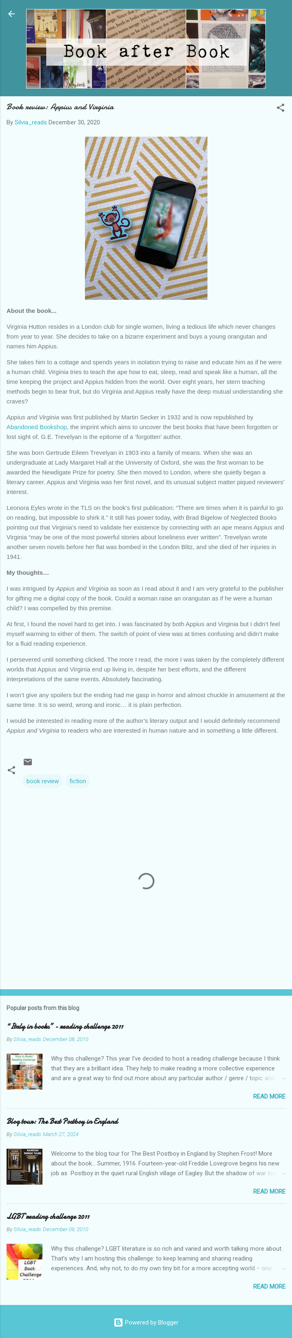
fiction (77, 781)
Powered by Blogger (146, 1322)
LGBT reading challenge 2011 (48, 1217)
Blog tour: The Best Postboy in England (62, 1121)
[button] (280, 109)
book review (43, 781)
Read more (269, 1096)
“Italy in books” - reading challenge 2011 (65, 1026)
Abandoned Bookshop (37, 426)
